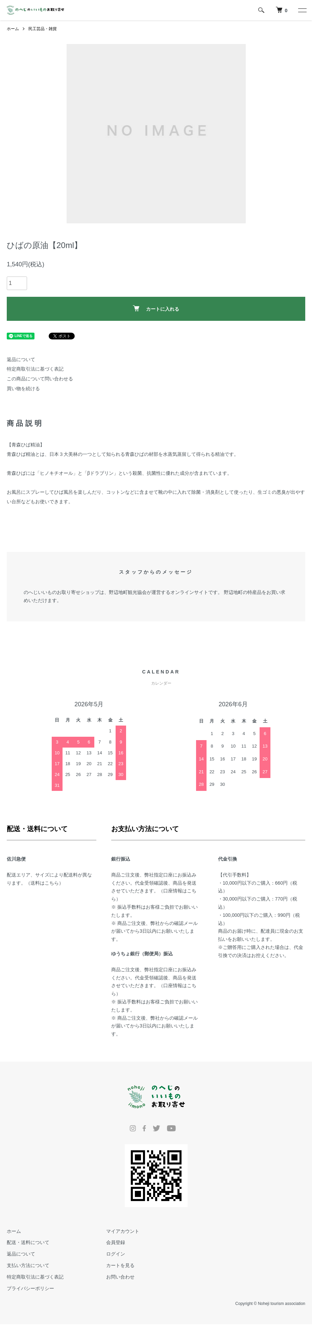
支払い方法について (28, 1265)
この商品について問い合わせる (40, 378)
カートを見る (120, 1265)
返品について (21, 359)
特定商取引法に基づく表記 (35, 369)
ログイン (115, 1254)
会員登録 (115, 1242)
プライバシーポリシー (30, 1288)
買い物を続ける (23, 388)
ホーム (13, 28)
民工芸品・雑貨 (42, 28)
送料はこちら (44, 883)
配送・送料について (28, 1242)
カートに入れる (156, 308)
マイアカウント (122, 1231)
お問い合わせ (120, 1277)
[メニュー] (302, 10)
